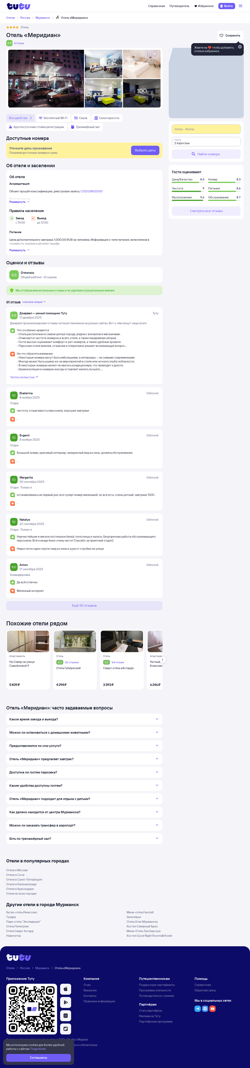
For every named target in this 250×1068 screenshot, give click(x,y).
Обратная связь (205, 990)
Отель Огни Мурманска (142, 921)
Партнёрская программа (155, 1021)
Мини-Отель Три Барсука (144, 931)
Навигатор (13, 935)
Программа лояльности (155, 990)
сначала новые (34, 302)
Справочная (156, 6)
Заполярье (134, 917)
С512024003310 (92, 191)
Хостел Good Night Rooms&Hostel (149, 935)
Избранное (204, 6)
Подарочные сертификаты (157, 985)
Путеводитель (179, 6)
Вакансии (90, 990)
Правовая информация (99, 1001)
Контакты (90, 996)
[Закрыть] (240, 47)
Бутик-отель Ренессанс (21, 912)
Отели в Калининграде (21, 884)
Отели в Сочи (15, 875)
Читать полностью (24, 377)
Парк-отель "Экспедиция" (23, 921)
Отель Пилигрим (17, 926)
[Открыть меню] (241, 6)
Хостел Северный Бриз (142, 926)
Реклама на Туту (150, 1016)
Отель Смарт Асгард (19, 931)
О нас (87, 985)
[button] (65, 989)
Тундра (11, 917)
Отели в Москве (17, 870)
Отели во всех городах (21, 893)
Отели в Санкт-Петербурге (24, 879)
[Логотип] (18, 6)
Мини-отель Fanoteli (140, 912)
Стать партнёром (150, 1010)
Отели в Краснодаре (20, 889)
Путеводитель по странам (156, 996)
